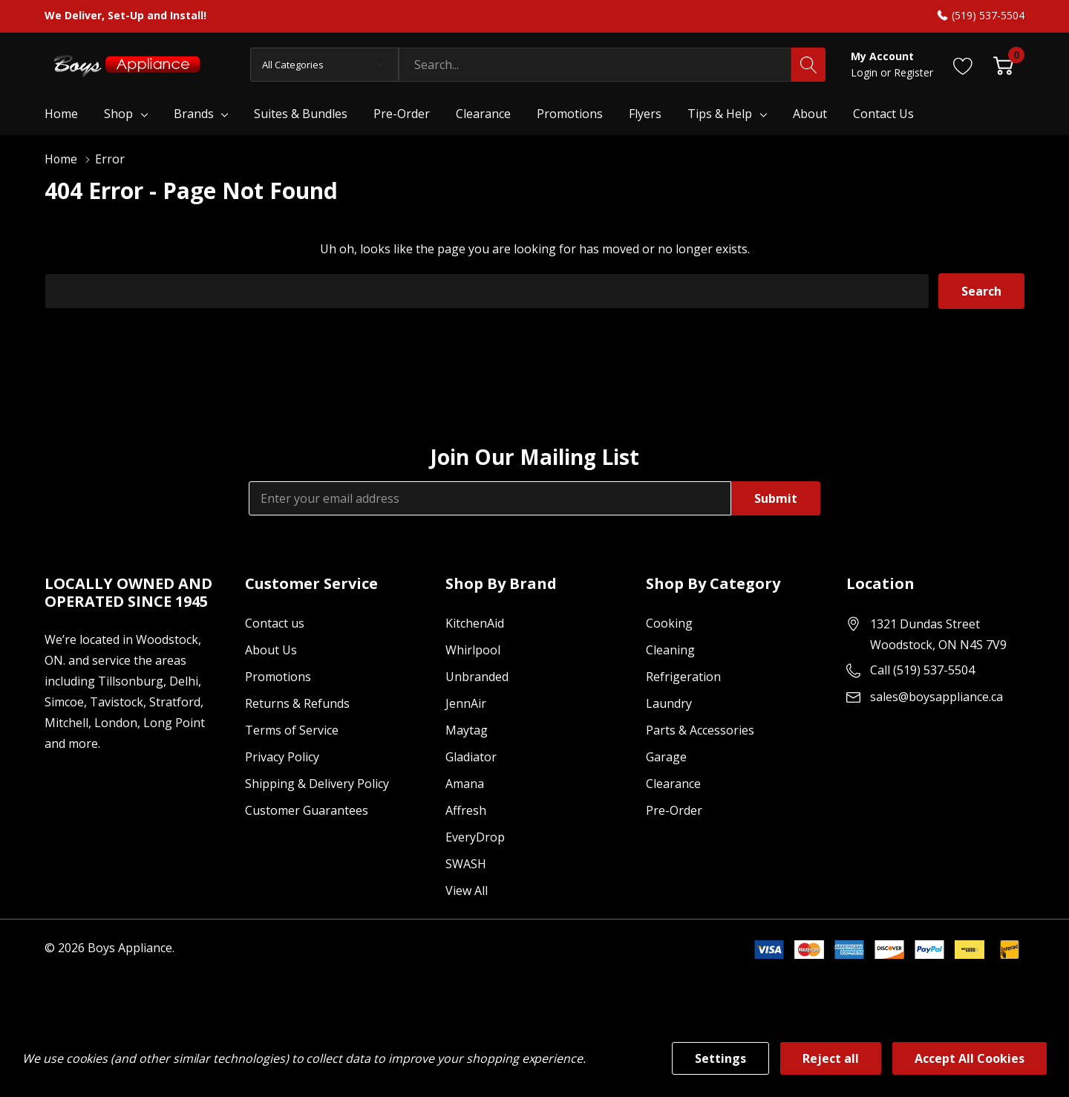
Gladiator (471, 757)
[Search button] (808, 65)
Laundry (669, 703)
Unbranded (477, 676)
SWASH (465, 864)
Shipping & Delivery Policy (317, 783)
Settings (720, 1058)
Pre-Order (674, 810)
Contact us (274, 623)
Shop (118, 114)
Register (913, 72)
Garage (666, 757)
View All (466, 890)
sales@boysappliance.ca (936, 697)
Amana (464, 783)
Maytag (466, 730)
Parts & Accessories (700, 730)
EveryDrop (475, 837)
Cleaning (670, 650)
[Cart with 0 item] (1003, 64)
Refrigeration (683, 676)
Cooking (669, 623)
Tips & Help (719, 114)
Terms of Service (292, 730)
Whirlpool (472, 650)
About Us (271, 650)
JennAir (465, 703)
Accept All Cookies (969, 1058)
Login (865, 72)
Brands (194, 114)
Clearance (673, 783)
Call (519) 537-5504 (922, 670)
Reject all (830, 1058)
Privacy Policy (282, 757)
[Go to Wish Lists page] (963, 64)
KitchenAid (474, 623)
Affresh (465, 810)
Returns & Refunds (297, 703)
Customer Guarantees (306, 810)
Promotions (278, 676)
